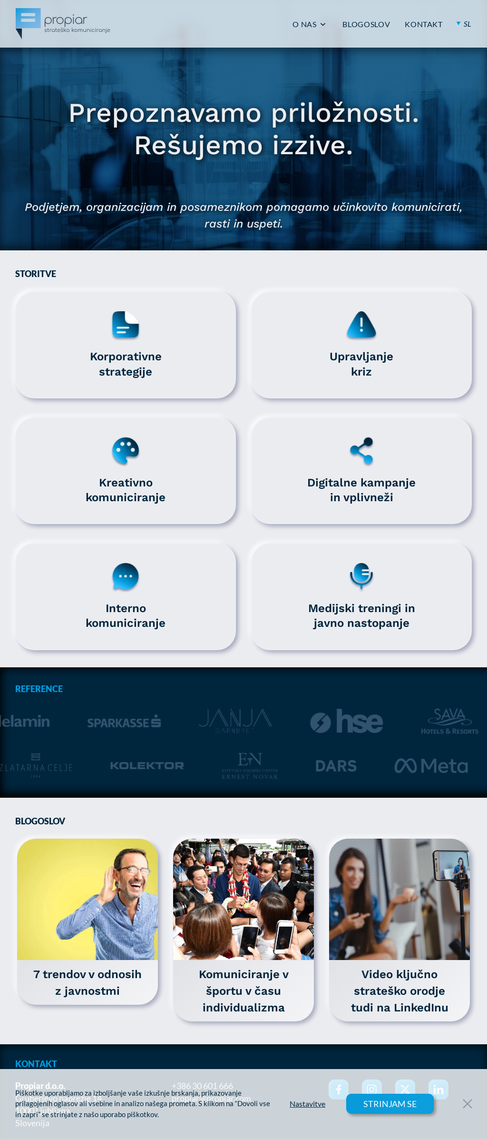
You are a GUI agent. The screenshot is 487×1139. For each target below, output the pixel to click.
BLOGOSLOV (366, 24)
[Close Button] (467, 1104)
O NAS (304, 24)
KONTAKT (423, 24)
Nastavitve (307, 1103)
